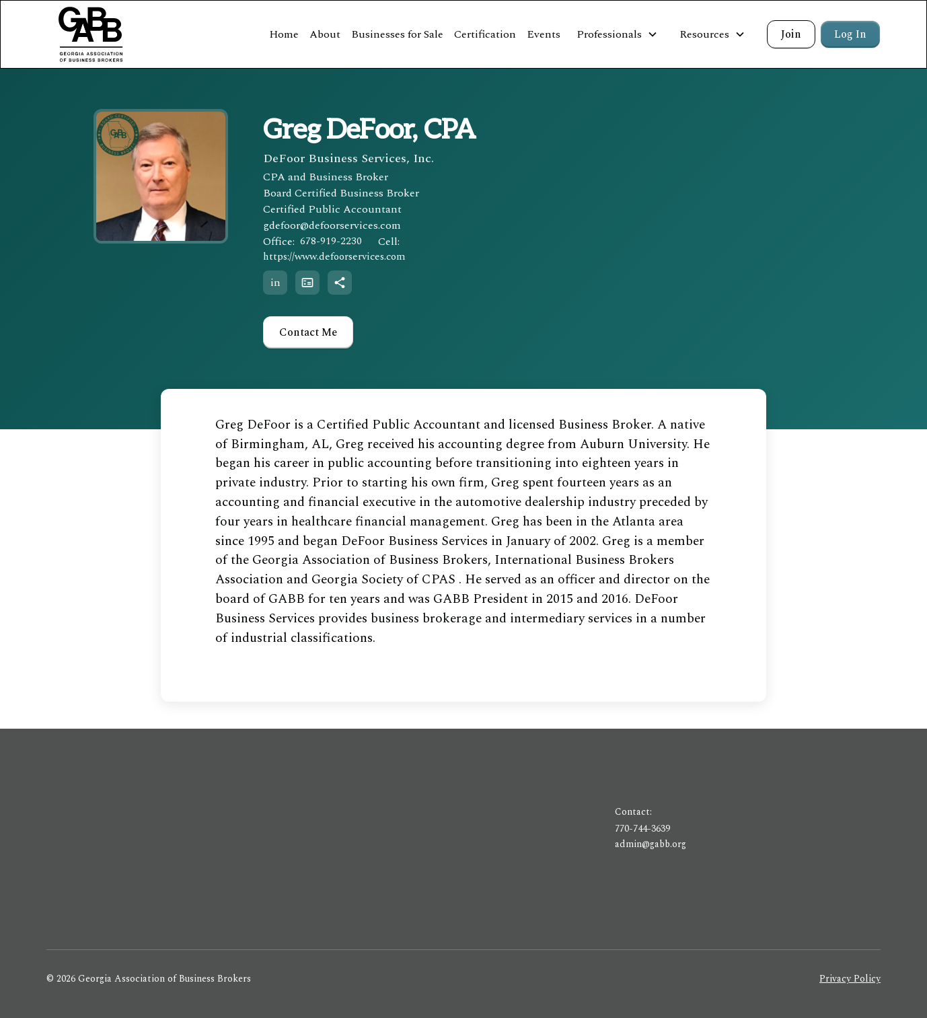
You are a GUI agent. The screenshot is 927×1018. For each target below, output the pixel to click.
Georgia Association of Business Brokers (370, 560)
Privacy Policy (850, 979)
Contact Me (308, 332)
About (324, 34)
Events (543, 34)
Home (284, 34)
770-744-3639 (642, 829)
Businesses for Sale (397, 34)
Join (791, 34)
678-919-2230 (331, 241)
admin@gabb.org (650, 844)
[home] (90, 34)
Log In (850, 34)
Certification (485, 34)
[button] (617, 34)
